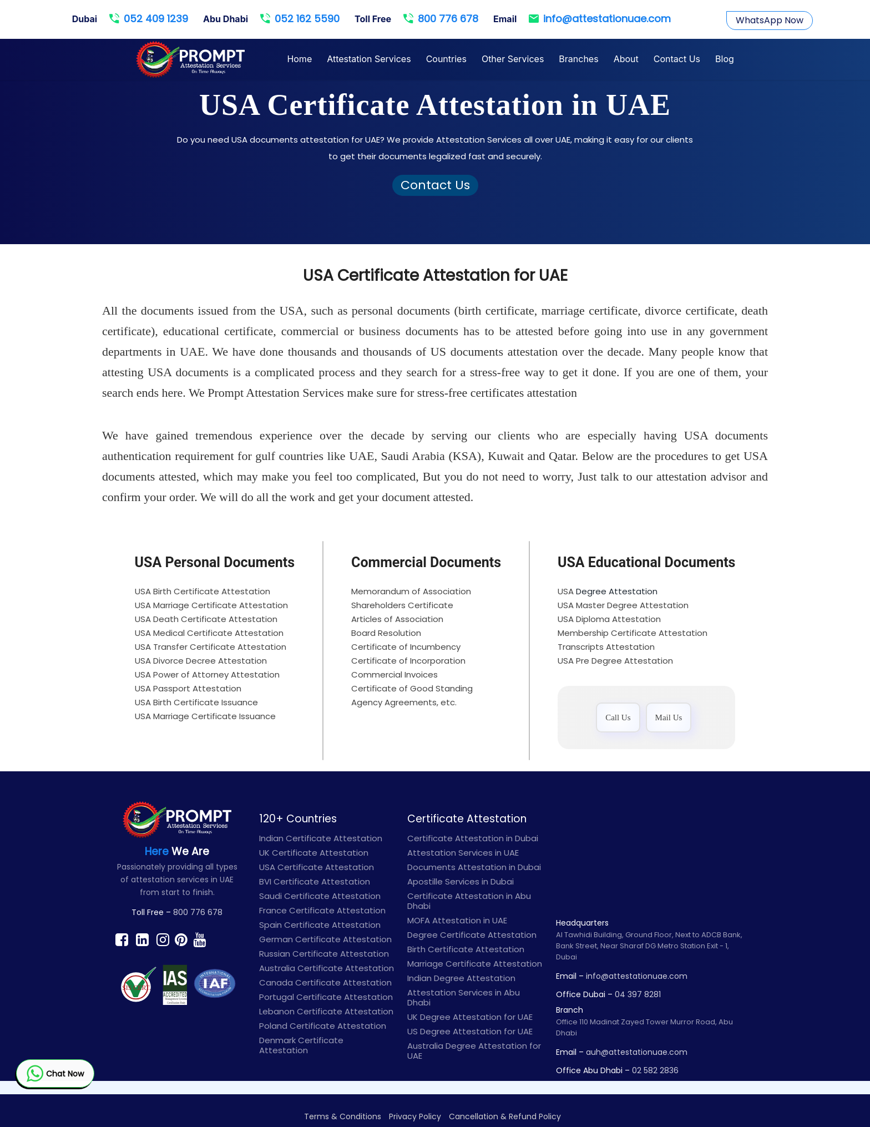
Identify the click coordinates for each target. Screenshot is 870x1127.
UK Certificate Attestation (313, 852)
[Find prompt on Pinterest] (181, 939)
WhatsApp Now (769, 20)
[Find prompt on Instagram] (162, 939)
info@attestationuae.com (600, 18)
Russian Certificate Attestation (324, 953)
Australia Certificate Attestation (326, 968)
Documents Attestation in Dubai (474, 867)
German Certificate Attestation (325, 939)
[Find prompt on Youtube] (199, 939)
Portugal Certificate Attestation (326, 997)
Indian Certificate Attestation (320, 838)
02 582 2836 (655, 1070)
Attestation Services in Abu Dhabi (463, 997)
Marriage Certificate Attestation (474, 963)
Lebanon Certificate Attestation (326, 1011)
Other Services (513, 58)
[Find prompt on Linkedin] (142, 939)
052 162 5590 (300, 18)
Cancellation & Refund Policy (505, 1116)
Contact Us (677, 58)
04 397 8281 (638, 994)
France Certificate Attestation (322, 910)
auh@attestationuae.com (636, 1052)
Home (299, 58)
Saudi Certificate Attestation (320, 896)
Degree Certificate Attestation (472, 935)
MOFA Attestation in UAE (457, 920)
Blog (724, 58)
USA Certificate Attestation (316, 867)
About (626, 58)
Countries (446, 58)
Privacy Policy (415, 1116)
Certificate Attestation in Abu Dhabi (469, 901)
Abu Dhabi (225, 18)
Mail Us (668, 717)
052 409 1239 (148, 18)
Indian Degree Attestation (461, 978)
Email (505, 18)
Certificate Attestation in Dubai (472, 838)
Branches (578, 58)
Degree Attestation (616, 591)
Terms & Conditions (342, 1116)
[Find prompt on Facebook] (121, 939)
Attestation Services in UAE (463, 852)
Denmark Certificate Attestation (301, 1045)
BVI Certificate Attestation (314, 881)
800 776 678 (440, 18)
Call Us (617, 717)
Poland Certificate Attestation (322, 1026)
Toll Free (373, 18)
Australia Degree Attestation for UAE (474, 1051)
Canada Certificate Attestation (325, 982)
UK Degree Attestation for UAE (470, 1017)
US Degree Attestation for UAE (470, 1031)
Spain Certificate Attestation (320, 925)
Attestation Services (369, 58)
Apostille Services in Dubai (460, 881)
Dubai (84, 18)
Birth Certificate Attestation (465, 949)
